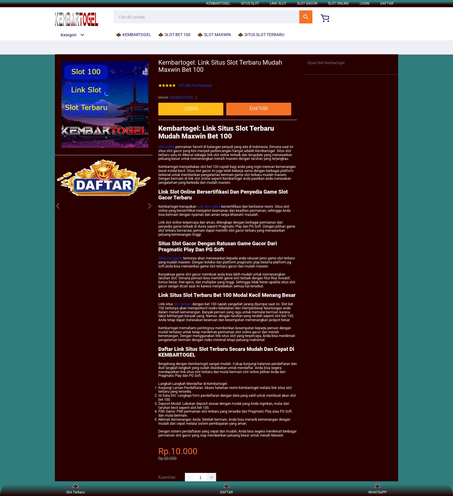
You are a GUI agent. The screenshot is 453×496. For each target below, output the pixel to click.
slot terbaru (183, 304)
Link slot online (208, 207)
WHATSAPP (377, 489)
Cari (305, 16)
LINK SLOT (278, 3)
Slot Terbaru (75, 489)
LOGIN (365, 3)
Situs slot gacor (170, 258)
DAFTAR (386, 3)
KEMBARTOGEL (218, 3)
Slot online (166, 147)
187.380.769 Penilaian (195, 86)
